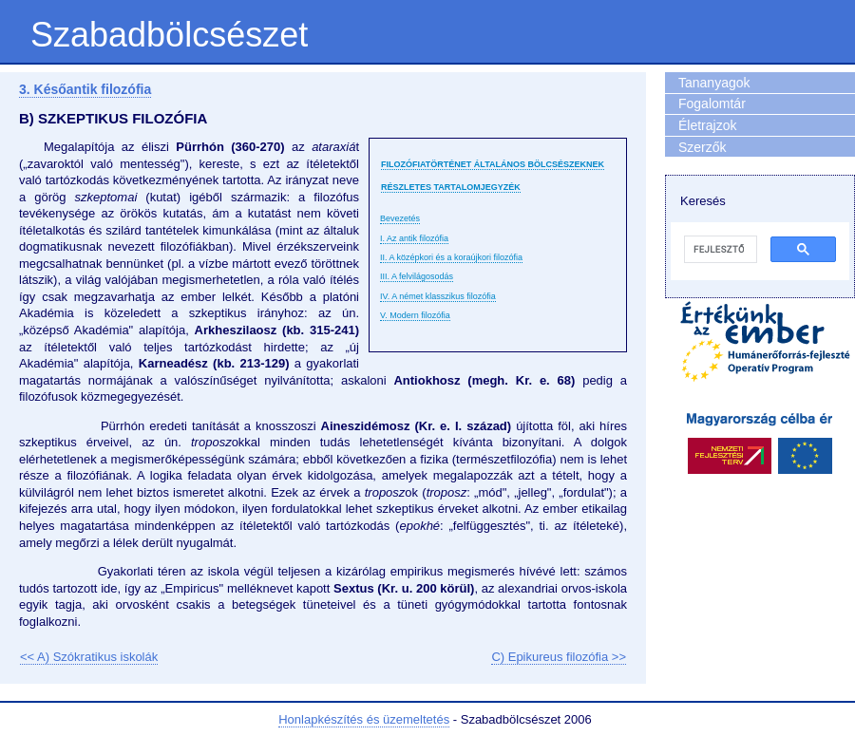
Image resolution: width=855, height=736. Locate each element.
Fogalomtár (712, 103)
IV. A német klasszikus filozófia (438, 296)
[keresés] (719, 249)
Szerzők (702, 147)
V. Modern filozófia (415, 315)
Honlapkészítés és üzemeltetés (363, 719)
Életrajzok (707, 125)
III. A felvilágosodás (416, 276)
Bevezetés (400, 218)
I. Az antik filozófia (414, 238)
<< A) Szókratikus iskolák (89, 657)
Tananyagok (714, 82)
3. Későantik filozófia (85, 89)
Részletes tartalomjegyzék (451, 187)
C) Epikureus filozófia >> (558, 657)
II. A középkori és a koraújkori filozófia (451, 257)
